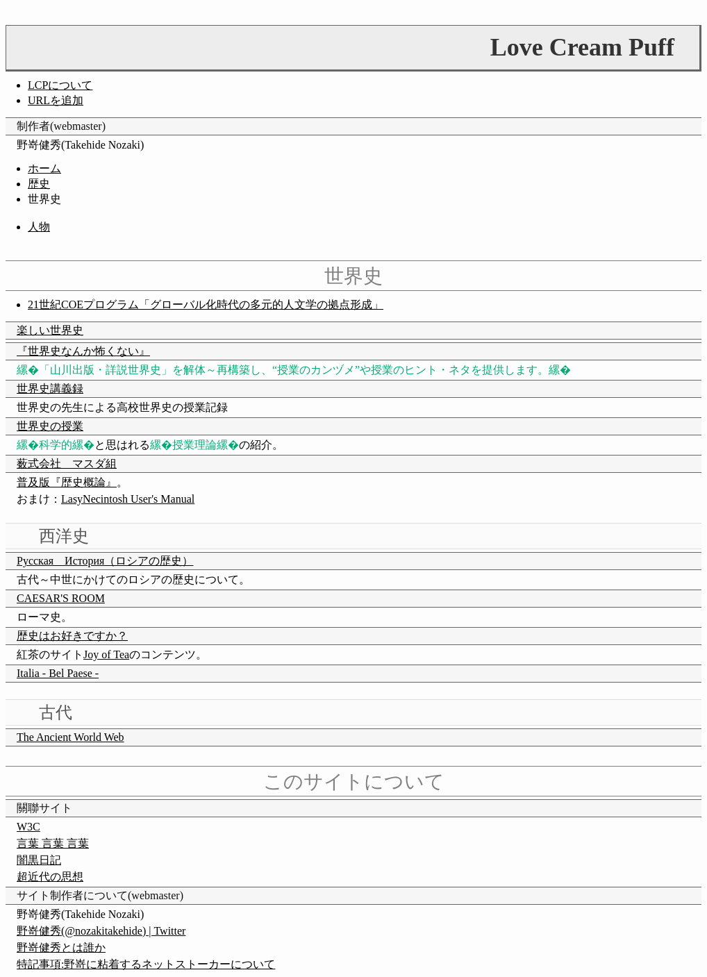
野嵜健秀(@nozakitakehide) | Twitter (101, 931)
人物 (39, 227)
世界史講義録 (50, 388)
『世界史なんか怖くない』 (83, 351)
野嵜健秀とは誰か (61, 947)
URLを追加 (55, 100)
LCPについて (60, 85)
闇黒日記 (39, 860)
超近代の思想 (50, 877)
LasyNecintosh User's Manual (127, 499)
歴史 (39, 184)
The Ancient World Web (70, 737)
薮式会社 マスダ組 (67, 463)
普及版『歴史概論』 (67, 482)
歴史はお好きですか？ (72, 636)
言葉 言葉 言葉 (53, 843)
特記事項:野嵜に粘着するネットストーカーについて (146, 964)
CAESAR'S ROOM (61, 598)
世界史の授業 (50, 426)
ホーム (44, 168)
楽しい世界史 (50, 330)
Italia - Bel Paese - (58, 673)
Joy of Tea (106, 654)
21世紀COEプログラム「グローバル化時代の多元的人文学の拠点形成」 (205, 304)
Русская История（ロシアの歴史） (105, 561)
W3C (28, 827)
